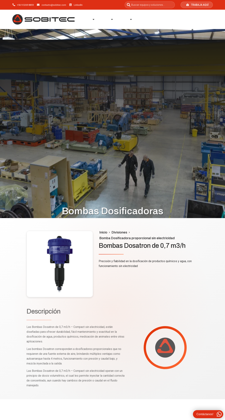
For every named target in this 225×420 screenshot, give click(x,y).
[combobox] (150, 4)
